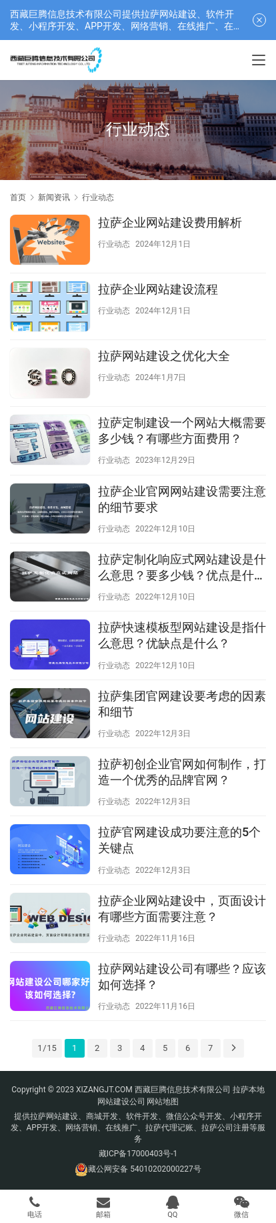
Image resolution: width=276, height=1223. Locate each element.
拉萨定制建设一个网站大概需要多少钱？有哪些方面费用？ (182, 430)
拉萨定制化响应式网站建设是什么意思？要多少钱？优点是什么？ (182, 567)
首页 (18, 197)
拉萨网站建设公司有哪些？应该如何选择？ (182, 977)
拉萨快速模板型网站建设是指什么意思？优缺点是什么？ (182, 635)
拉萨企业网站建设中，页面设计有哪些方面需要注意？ (182, 909)
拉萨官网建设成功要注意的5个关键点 (179, 840)
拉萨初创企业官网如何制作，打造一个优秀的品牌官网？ (182, 772)
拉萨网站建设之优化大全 (164, 356)
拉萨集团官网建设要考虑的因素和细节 (182, 704)
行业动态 (114, 244)
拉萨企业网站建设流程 (158, 289)
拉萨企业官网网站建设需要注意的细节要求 (182, 499)
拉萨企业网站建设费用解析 (170, 222)
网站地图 (163, 1101)
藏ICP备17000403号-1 (138, 1153)
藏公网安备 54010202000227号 (144, 1169)
